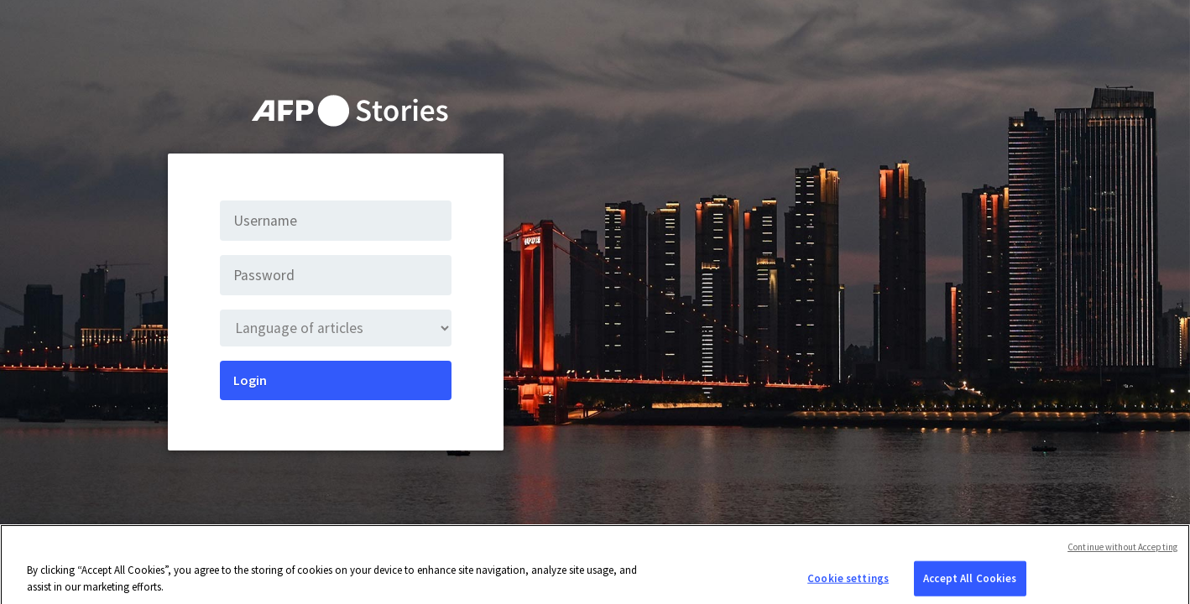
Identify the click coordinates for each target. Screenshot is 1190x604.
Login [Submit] (250, 380)
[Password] (335, 275)
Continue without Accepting (1122, 551)
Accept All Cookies (969, 582)
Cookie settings (848, 582)
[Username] (335, 220)
